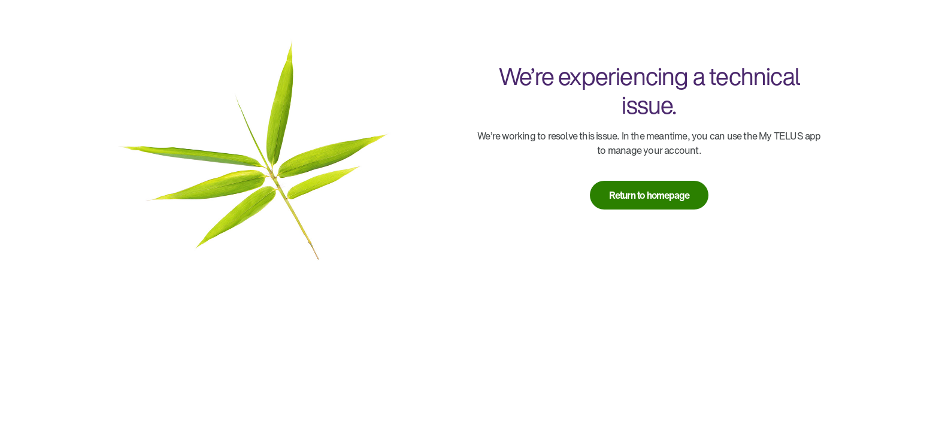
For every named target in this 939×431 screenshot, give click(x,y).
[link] (649, 195)
